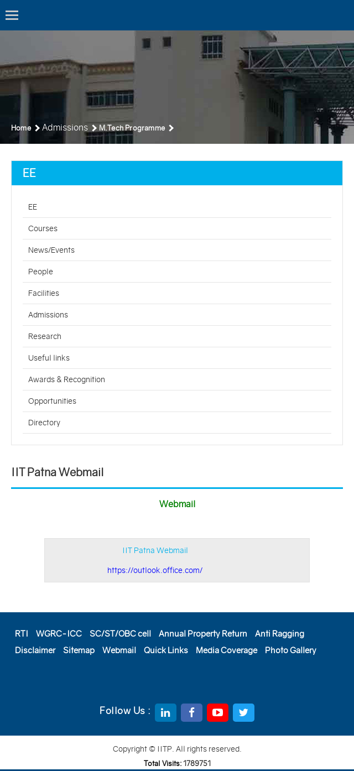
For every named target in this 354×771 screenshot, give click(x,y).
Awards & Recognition (66, 379)
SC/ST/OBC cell (120, 633)
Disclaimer (35, 650)
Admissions (48, 315)
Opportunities (52, 401)
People (40, 272)
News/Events (51, 250)
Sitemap (79, 650)
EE (32, 207)
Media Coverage (226, 650)
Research (44, 336)
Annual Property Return (203, 633)
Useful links (49, 358)
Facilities (43, 293)
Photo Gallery (290, 650)
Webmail (119, 650)
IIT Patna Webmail (154, 560)
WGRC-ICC (59, 633)
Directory (44, 423)
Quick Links (166, 650)
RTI (21, 633)
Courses (43, 228)
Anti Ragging (279, 633)
